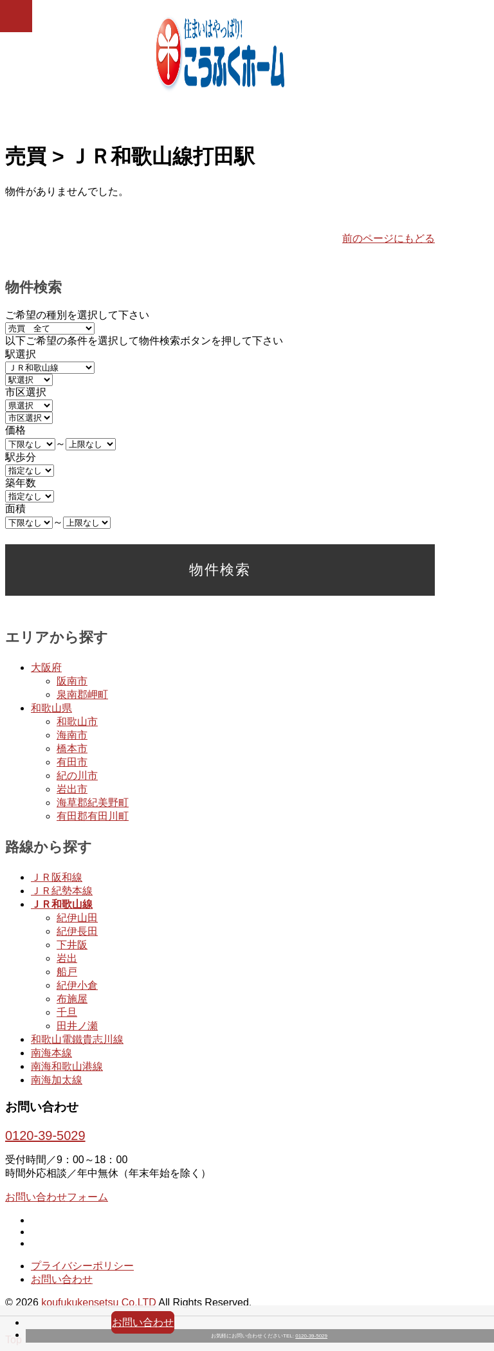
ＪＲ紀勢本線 (62, 890)
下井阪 (72, 944)
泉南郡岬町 (82, 694)
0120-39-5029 (311, 1336)
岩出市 (72, 789)
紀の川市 (77, 775)
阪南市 (72, 681)
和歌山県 (51, 708)
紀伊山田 (77, 917)
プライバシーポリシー (82, 1265)
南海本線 (51, 1052)
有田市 (72, 762)
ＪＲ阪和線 (56, 877)
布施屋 (72, 998)
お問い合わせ (143, 1322)
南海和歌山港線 (67, 1066)
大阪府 (46, 667)
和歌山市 (77, 721)
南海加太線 (56, 1079)
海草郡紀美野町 (93, 802)
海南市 (72, 735)
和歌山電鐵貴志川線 (77, 1039)
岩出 (67, 958)
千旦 (67, 1012)
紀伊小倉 (77, 985)
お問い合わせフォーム (56, 1196)
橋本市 (72, 748)
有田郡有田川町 (93, 816)
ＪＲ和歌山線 (62, 904)
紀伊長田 (77, 931)
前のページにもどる (388, 238)
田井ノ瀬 (77, 1025)
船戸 (67, 971)
